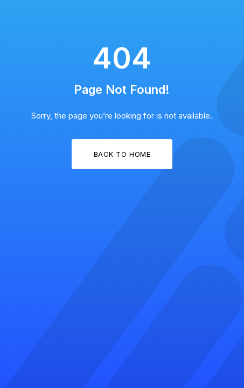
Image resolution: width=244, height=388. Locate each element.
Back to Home (122, 154)
